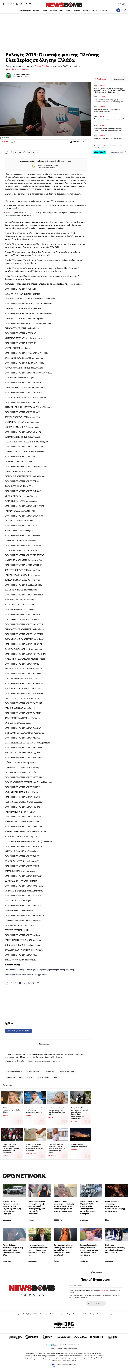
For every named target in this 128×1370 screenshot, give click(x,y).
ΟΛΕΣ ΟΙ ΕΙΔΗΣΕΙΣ (25, 10)
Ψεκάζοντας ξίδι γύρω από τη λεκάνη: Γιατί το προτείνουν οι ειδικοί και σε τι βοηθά (34, 1147)
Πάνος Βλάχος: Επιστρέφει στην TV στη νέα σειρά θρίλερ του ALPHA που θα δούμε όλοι (13, 1250)
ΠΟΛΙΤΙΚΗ (44, 10)
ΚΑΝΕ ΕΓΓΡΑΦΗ (96, 1303)
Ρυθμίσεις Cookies (72, 1314)
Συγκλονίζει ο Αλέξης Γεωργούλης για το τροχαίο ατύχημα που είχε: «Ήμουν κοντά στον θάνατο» (89, 1250)
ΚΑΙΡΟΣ (94, 10)
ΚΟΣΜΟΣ (68, 10)
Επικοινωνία (101, 1314)
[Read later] (88, 142)
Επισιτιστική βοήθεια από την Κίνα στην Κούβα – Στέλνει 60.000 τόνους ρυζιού (108, 129)
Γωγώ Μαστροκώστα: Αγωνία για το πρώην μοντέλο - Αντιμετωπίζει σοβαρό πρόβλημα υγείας (56, 1148)
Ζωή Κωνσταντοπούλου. (18, 69)
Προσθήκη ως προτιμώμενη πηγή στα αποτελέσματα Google (45, 166)
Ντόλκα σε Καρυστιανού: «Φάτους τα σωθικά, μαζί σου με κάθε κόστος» (115, 1249)
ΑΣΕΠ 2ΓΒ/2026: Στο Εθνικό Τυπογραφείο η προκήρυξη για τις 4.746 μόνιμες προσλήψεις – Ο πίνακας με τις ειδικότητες (109, 90)
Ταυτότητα (17, 1314)
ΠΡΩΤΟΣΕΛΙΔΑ (104, 10)
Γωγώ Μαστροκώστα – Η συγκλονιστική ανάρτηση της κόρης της (34, 1110)
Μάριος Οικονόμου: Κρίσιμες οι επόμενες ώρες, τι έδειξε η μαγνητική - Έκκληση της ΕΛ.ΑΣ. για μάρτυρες (12, 1207)
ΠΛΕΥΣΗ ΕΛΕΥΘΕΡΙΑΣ (34, 1072)
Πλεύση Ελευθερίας (43, 66)
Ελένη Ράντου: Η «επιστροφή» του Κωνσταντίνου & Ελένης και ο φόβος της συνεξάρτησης (115, 1206)
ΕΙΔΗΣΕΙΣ (29, 1077)
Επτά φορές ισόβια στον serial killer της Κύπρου (26, 975)
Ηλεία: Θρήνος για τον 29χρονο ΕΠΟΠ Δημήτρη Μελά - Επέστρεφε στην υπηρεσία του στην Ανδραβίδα (89, 1207)
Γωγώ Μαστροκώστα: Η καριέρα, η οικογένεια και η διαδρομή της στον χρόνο (56, 1111)
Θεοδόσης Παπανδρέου (21, 74)
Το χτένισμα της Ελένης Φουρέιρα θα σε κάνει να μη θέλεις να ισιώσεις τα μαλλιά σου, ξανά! (63, 1250)
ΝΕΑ (55, 1077)
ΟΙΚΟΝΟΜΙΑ (53, 10)
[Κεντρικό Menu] (125, 10)
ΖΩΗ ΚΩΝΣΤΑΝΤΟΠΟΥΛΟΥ (14, 1072)
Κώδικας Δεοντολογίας (57, 1314)
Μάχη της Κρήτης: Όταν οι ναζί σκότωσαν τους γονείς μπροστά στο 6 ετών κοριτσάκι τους (38, 1250)
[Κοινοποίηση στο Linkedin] (29, 152)
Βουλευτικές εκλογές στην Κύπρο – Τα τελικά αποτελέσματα (109, 147)
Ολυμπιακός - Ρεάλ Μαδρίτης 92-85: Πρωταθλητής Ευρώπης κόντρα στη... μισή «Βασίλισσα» (11, 1148)
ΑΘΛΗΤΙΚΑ (77, 10)
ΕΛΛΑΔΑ (36, 10)
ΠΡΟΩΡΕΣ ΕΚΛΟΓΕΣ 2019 (14, 1077)
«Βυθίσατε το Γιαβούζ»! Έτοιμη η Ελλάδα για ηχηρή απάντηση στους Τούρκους (39, 970)
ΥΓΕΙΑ (61, 10)
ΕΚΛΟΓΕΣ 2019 (50, 1072)
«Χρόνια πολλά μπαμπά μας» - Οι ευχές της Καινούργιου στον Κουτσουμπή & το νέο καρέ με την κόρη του (64, 1206)
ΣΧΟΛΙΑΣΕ (74, 142)
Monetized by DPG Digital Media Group (71, 1345)
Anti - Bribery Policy (87, 1314)
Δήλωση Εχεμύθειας (40, 1314)
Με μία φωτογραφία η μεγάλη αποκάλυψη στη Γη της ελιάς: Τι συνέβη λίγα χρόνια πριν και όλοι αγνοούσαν (37, 1207)
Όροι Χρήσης (27, 1314)
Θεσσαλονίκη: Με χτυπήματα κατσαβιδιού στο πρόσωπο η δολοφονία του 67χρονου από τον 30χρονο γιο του (79, 1113)
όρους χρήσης (103, 1290)
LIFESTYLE (86, 10)
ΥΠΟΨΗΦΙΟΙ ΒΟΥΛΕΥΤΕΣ (67, 1072)
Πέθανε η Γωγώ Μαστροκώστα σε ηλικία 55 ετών (11, 1110)
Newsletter (20, 1061)
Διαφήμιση (111, 1314)
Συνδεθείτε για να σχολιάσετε (18, 1031)
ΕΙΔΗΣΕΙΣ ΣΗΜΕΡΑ (43, 1077)
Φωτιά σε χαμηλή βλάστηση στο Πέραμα (79, 1146)
